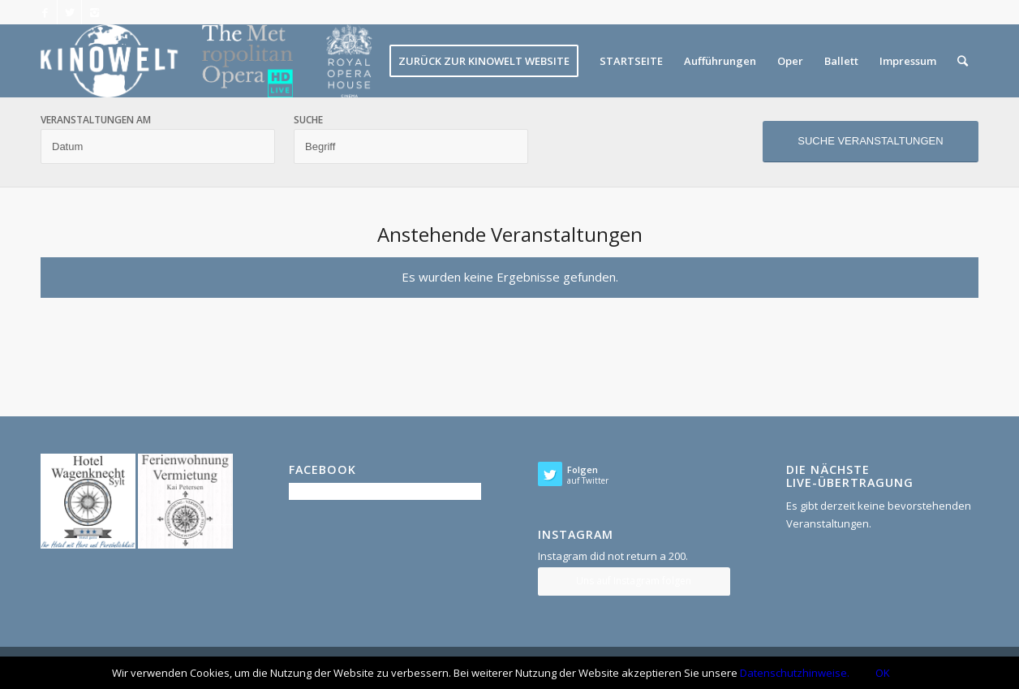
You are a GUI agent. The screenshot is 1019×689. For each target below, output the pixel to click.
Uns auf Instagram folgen (633, 581)
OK (882, 672)
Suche (308, 120)
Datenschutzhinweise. (794, 672)
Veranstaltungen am (96, 120)
